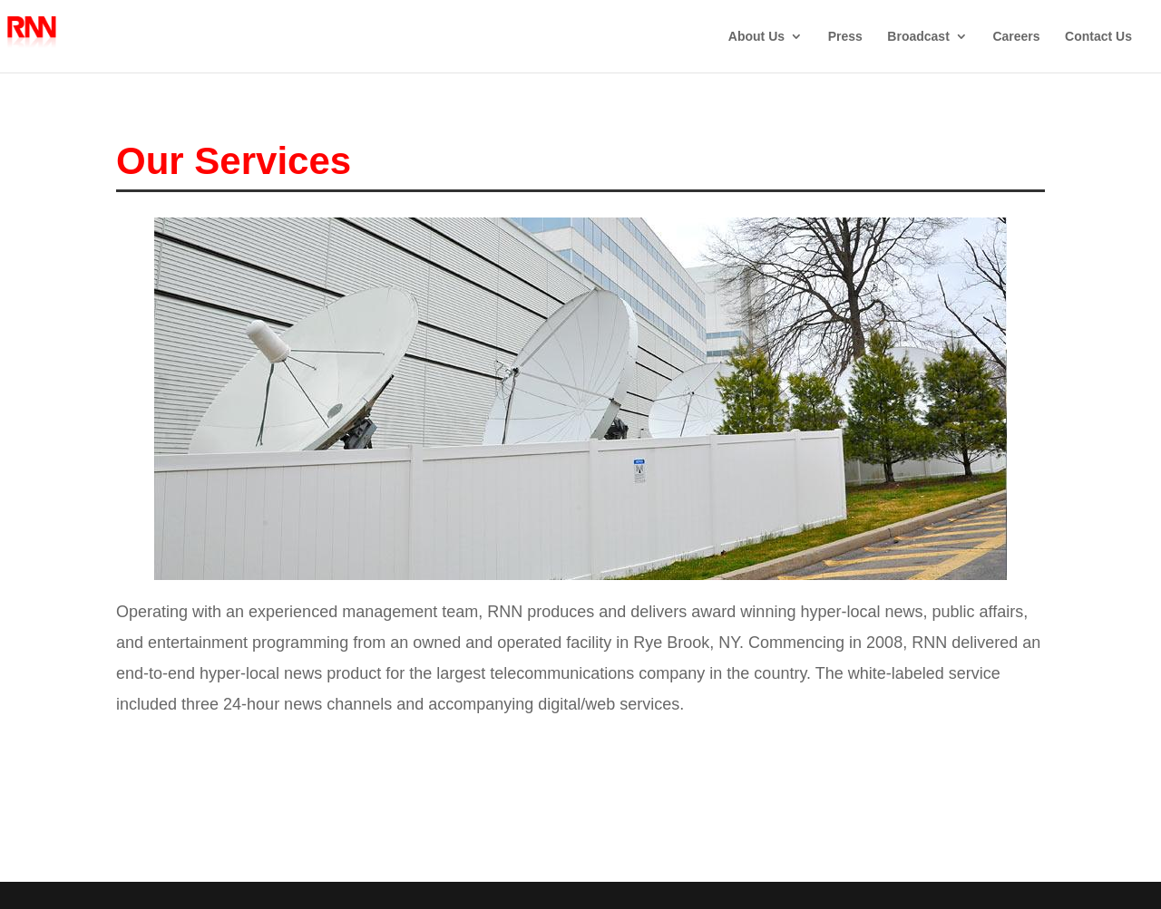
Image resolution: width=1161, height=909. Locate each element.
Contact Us (1098, 37)
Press (845, 37)
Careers (1015, 37)
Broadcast (918, 37)
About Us (756, 37)
